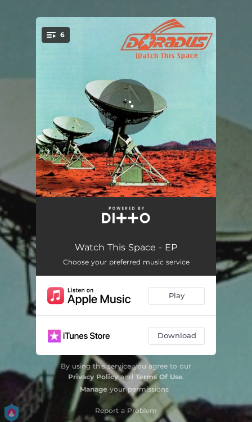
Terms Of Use (159, 376)
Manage (93, 389)
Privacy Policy (93, 376)
